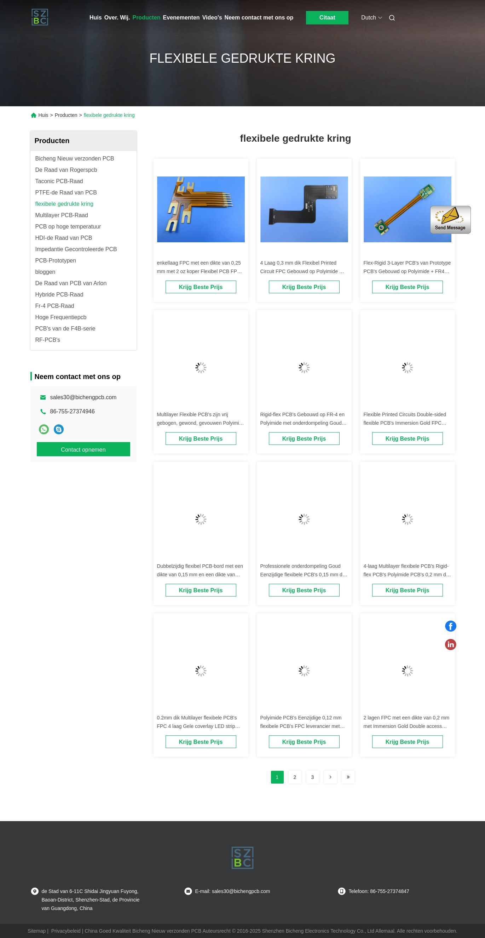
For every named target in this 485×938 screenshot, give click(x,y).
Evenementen (181, 18)
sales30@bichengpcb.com (83, 397)
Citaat (327, 18)
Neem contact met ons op (259, 18)
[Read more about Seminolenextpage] (330, 777)
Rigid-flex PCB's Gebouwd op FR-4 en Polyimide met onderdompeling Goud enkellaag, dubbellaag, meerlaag (302, 423)
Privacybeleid (66, 931)
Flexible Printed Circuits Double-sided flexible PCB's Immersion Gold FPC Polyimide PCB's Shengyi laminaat (405, 423)
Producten (146, 18)
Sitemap (37, 931)
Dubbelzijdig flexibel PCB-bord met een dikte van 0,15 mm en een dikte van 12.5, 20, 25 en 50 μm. (200, 574)
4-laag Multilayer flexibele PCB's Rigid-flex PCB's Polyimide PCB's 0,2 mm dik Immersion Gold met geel (407, 574)
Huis (96, 18)
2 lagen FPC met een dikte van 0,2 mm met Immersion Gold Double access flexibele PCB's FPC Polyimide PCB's (407, 726)
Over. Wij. (117, 18)
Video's (212, 18)
